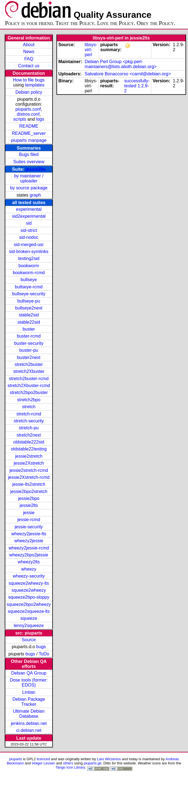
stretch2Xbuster (28, 371)
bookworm (29, 265)
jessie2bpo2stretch (28, 491)
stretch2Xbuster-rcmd (29, 385)
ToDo (44, 654)
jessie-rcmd (29, 519)
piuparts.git (92, 763)
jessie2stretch (29, 456)
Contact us (28, 65)
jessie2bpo (28, 498)
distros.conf (28, 114)
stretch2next (29, 435)
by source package (28, 187)
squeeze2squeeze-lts (29, 611)
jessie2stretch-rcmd (28, 470)
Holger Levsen (43, 763)
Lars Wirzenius (109, 759)
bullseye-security (28, 293)
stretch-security (29, 420)
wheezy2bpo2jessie (28, 555)
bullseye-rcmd (29, 286)
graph (35, 195)
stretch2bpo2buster (29, 392)
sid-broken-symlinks (28, 251)
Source (29, 639)
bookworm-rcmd (29, 272)
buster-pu (28, 350)
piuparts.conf (28, 109)
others (68, 763)
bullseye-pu (29, 301)
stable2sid (29, 315)
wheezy (28, 569)
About (29, 44)
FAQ (28, 58)
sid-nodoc (28, 237)
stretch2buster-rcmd (28, 378)
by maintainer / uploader (28, 178)
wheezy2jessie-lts (28, 533)
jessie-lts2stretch (28, 484)
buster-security (28, 343)
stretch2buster (29, 364)
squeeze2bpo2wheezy (29, 604)
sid (28, 223)
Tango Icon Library (70, 767)
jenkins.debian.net (29, 723)
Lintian (28, 692)
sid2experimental (29, 216)
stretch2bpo (29, 399)
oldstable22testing (29, 449)
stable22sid (29, 322)
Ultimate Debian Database (29, 714)
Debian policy (28, 92)
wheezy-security (29, 576)
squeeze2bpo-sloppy (29, 597)
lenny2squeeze (29, 625)
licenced (43, 759)
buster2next (29, 357)
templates (34, 85)
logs (40, 119)
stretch (28, 406)
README (28, 126)
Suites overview (28, 161)
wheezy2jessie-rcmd (29, 548)
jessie (28, 512)
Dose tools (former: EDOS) (29, 682)
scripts (19, 119)
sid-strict (29, 230)
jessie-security (29, 526)
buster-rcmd (29, 336)
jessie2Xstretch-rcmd (29, 477)
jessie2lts (36, 169)
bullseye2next (28, 308)
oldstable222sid (28, 442)
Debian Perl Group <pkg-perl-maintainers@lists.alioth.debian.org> (121, 64)
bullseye (29, 279)
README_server (29, 133)
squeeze (28, 618)
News (28, 51)
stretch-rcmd (28, 414)
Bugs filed (28, 154)
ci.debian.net (28, 730)
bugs (41, 646)
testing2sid (28, 258)
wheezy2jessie (28, 540)
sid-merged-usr (29, 244)
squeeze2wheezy (29, 590)
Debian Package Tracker (29, 702)
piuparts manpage (28, 140)
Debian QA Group (28, 673)
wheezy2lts (29, 561)
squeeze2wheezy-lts (29, 583)
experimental (29, 209)
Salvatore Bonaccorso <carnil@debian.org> (128, 73)
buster (29, 329)
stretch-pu (29, 427)
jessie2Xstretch (29, 463)
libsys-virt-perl (91, 49)
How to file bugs (28, 80)
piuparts (15, 759)
